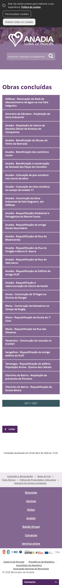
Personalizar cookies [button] (17, 14)
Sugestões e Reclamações (20, 476)
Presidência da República (41, 561)
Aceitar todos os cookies (19, 22)
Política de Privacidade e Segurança (38, 479)
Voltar (11, 429)
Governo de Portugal (13, 561)
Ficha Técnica (8, 479)
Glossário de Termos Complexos (30, 483)
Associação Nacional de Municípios (31, 568)
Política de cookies (31, 7)
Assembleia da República (29, 565)
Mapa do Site (44, 476)
